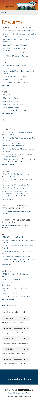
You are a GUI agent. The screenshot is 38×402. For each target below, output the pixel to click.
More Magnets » (7, 113)
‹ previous (12, 53)
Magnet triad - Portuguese (13, 104)
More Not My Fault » (9, 164)
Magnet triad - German (11, 98)
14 (16, 161)
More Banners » (7, 85)
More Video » (6, 264)
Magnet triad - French (11, 101)
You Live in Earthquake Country (14, 76)
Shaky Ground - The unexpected (14, 188)
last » (32, 53)
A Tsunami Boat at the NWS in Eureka (16, 257)
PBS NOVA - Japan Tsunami (13, 237)
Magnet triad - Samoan (11, 108)
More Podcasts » (7, 199)
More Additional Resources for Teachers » (15, 56)
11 (34, 159)
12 (9, 161)
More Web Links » (8, 299)
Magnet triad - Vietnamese (13, 95)
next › (27, 53)
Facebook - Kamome (10, 294)
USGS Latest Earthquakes (12, 279)
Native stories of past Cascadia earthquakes (19, 31)
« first (6, 53)
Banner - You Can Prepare (12, 80)
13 (12, 161)
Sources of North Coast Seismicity (15, 45)
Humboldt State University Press (19, 393)
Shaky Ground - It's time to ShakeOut (16, 185)
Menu (4, 12)
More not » (5, 123)
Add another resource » (9, 306)
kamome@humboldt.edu (19, 379)
